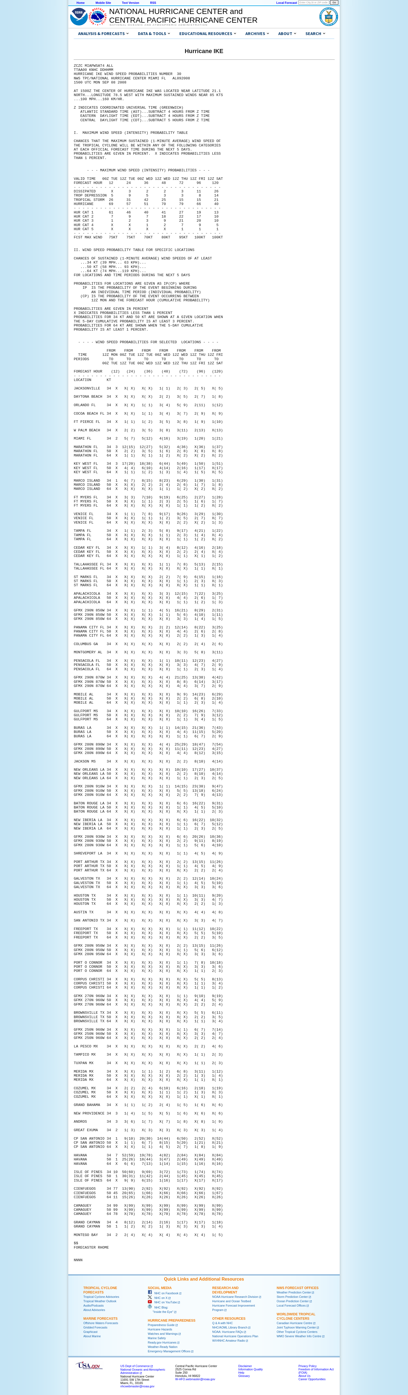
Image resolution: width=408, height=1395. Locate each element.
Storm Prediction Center (292, 1296)
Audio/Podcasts (93, 1305)
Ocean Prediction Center (293, 1301)
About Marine (92, 1336)
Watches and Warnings (163, 1333)
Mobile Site (103, 2)
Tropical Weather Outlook (99, 1301)
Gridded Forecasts (95, 1327)
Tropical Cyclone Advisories (101, 1296)
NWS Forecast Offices (298, 1288)
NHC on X (158, 1297)
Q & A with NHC (222, 1323)
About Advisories (94, 1310)
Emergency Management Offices (169, 1351)
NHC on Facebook (163, 1293)
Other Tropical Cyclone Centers (297, 1331)
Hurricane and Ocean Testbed (231, 1301)
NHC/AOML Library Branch (229, 1327)
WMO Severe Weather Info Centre (299, 1336)
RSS (153, 2)
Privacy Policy (307, 1366)
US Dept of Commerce (135, 1366)
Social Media (160, 1288)
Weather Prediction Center (294, 1292)
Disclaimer (245, 1366)
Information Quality (250, 1369)
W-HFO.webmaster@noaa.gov (195, 1379)
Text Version (130, 2)
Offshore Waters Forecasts (100, 1323)
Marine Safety (157, 1338)
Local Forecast (286, 2)
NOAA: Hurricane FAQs (227, 1331)
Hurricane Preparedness (171, 1320)
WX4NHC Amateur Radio (228, 1340)
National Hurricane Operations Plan (235, 1336)
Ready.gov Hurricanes (162, 1342)
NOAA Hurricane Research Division (235, 1296)
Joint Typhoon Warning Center (296, 1327)
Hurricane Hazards (160, 1329)
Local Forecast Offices (291, 1305)
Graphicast (90, 1331)
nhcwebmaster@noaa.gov (137, 1386)
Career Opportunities (311, 1379)
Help (241, 1372)
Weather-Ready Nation (162, 1346)
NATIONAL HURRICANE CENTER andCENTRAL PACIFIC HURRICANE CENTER (183, 15)
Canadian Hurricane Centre (294, 1323)
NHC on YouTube (162, 1302)
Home (80, 2)
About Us (304, 1375)
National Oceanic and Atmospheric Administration (159, 25)
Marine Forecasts (100, 1319)
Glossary (244, 1375)
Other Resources (228, 1319)
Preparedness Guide (161, 1325)
